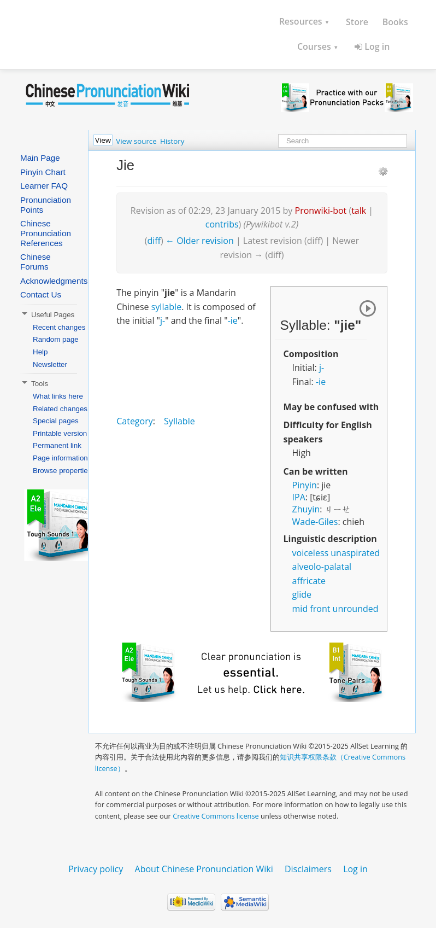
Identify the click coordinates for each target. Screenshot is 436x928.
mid (300, 609)
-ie (321, 382)
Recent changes (59, 327)
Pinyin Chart (43, 172)
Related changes (60, 409)
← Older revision (200, 241)
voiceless (310, 553)
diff (154, 241)
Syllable (179, 421)
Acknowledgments (53, 280)
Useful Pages (47, 315)
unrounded (356, 609)
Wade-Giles (315, 522)
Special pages (56, 421)
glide (302, 594)
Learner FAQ (44, 185)
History (172, 141)
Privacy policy (95, 869)
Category (134, 421)
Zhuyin (306, 509)
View (103, 140)
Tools (34, 384)
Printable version (60, 433)
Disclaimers (308, 869)
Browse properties (62, 470)
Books (395, 22)
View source (136, 141)
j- (321, 367)
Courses (317, 46)
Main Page (40, 157)
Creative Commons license (216, 816)
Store (357, 22)
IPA (298, 497)
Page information (60, 458)
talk (358, 211)
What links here (58, 396)
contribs (222, 224)
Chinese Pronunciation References (45, 233)
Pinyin (304, 485)
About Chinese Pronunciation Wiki (204, 869)
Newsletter (50, 364)
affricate (309, 581)
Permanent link (57, 445)
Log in (372, 46)
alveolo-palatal (322, 567)
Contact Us (40, 294)
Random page (56, 339)
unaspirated (355, 553)
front (320, 609)
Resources (304, 21)
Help (40, 352)
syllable (166, 307)
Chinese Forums (35, 261)
